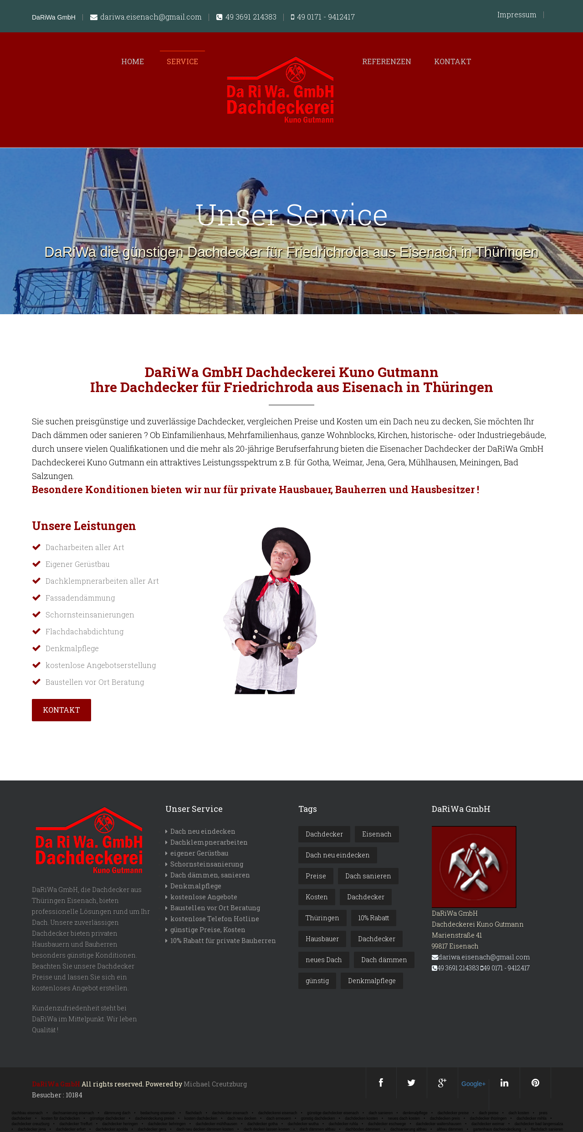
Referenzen (386, 61)
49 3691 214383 (246, 17)
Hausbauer (322, 938)
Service (182, 61)
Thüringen (322, 917)
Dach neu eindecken (202, 831)
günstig (317, 980)
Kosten (317, 896)
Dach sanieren (368, 876)
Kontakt (452, 61)
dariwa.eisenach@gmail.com (146, 17)
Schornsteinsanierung (206, 864)
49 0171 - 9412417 (323, 17)
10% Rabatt (373, 917)
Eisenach (377, 834)
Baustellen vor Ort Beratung (215, 907)
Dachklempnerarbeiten (209, 842)
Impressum (517, 14)
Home (132, 61)
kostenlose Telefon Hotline (214, 918)
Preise (316, 876)
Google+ (473, 1083)
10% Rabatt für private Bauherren (223, 940)
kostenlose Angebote (203, 896)
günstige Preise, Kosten (207, 929)
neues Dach (324, 959)
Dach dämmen (384, 959)
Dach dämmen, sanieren (210, 875)
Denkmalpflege (195, 886)
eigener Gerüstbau (199, 853)
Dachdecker (324, 834)
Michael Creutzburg (215, 1084)
